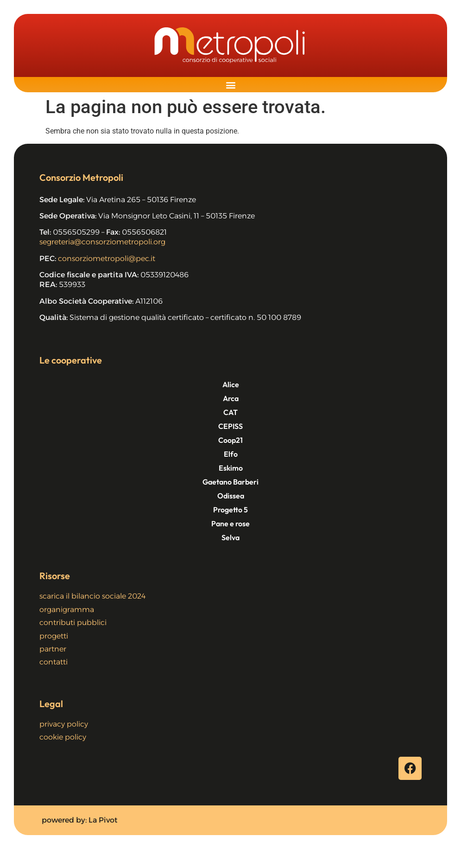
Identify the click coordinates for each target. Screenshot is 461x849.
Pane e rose (230, 523)
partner (52, 649)
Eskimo (231, 467)
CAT (230, 412)
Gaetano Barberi (230, 481)
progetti (53, 636)
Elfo (231, 454)
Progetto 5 (230, 509)
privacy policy (63, 724)
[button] (230, 84)
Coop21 (230, 440)
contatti (53, 661)
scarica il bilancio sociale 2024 (92, 596)
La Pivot (103, 820)
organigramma (66, 609)
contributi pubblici (73, 622)
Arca (231, 398)
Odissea (230, 495)
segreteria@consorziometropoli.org (102, 241)
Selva (230, 537)
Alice (230, 384)
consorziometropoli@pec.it (106, 258)
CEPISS (230, 426)
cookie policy (62, 737)
